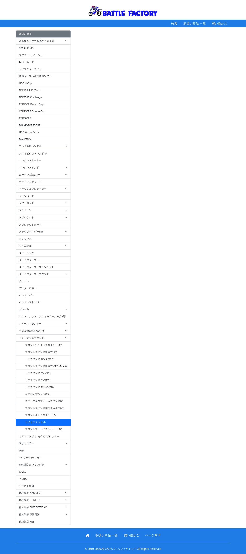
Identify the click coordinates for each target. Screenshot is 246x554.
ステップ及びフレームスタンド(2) (44, 401)
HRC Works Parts (29, 132)
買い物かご (219, 23)
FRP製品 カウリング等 (43, 465)
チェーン (24, 281)
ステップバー (26, 239)
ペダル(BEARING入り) (43, 331)
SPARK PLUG (26, 48)
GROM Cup (25, 83)
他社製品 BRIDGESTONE (43, 507)
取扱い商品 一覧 (194, 23)
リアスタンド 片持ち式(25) (40, 359)
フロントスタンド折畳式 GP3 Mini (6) (46, 366)
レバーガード (26, 62)
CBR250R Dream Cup (31, 104)
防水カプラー (43, 443)
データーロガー (28, 288)
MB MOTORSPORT (29, 125)
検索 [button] (174, 23)
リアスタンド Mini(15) (37, 373)
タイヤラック (26, 253)
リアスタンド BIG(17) (37, 380)
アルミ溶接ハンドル (43, 146)
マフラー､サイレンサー (32, 55)
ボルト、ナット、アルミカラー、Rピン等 (42, 316)
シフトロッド (43, 203)
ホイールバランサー (43, 324)
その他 (23, 478)
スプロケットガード (30, 224)
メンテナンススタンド (43, 338)
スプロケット (43, 217)
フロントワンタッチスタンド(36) (43, 345)
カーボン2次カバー (43, 175)
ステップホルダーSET (43, 232)
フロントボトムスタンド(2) (40, 415)
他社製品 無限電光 (43, 514)
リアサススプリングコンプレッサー (39, 436)
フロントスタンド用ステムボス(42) (45, 408)
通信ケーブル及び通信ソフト (35, 76)
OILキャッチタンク (30, 457)
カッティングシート (30, 182)
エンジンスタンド (43, 168)
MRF (21, 450)
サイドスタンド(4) (35, 422)
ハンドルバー (26, 295)
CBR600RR (25, 118)
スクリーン (43, 210)
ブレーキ (43, 309)
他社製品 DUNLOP (43, 500)
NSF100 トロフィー (30, 90)
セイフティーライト (30, 69)
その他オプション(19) (37, 394)
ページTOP (152, 535)
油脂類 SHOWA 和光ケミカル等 (43, 41)
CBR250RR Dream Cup (32, 111)
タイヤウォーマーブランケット (36, 267)
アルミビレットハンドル (33, 153)
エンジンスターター (30, 160)
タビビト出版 (26, 485)
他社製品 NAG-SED (43, 493)
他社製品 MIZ (26, 521)
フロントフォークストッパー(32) (43, 429)
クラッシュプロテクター (43, 189)
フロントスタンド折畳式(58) (41, 352)
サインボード (26, 196)
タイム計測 (43, 246)
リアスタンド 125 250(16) (39, 387)
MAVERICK (25, 139)
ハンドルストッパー (30, 302)
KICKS (22, 471)
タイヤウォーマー (29, 260)
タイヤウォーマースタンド (43, 274)
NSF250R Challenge (30, 97)
